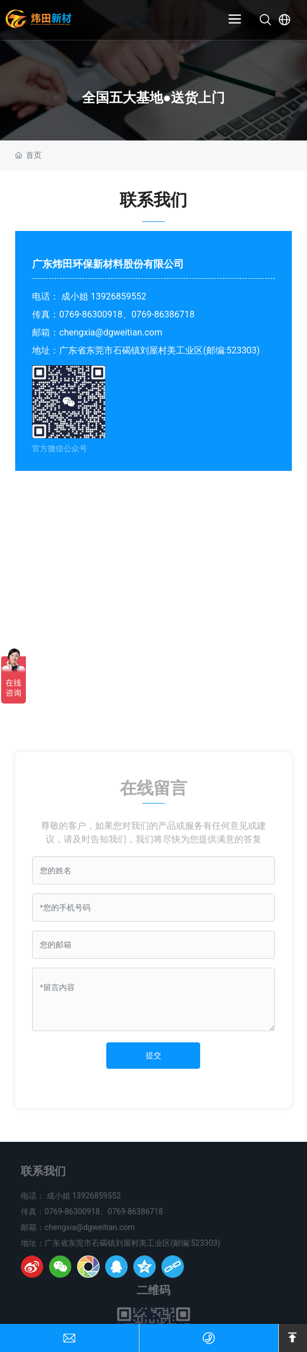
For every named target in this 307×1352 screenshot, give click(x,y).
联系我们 (43, 1175)
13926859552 (118, 296)
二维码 (153, 1294)
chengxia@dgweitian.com (110, 332)
